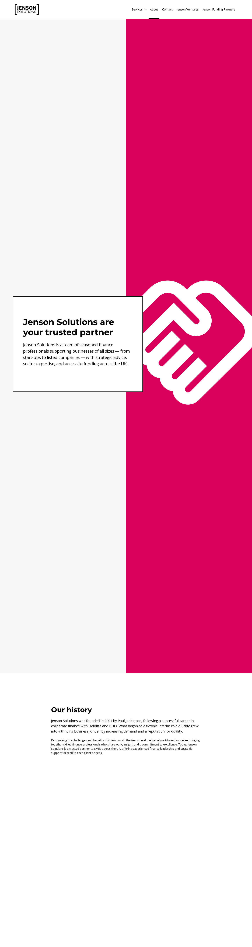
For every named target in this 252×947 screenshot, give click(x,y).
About (154, 9)
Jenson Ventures (187, 9)
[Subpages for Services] (145, 9)
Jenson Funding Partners (219, 9)
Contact (167, 9)
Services (137, 9)
